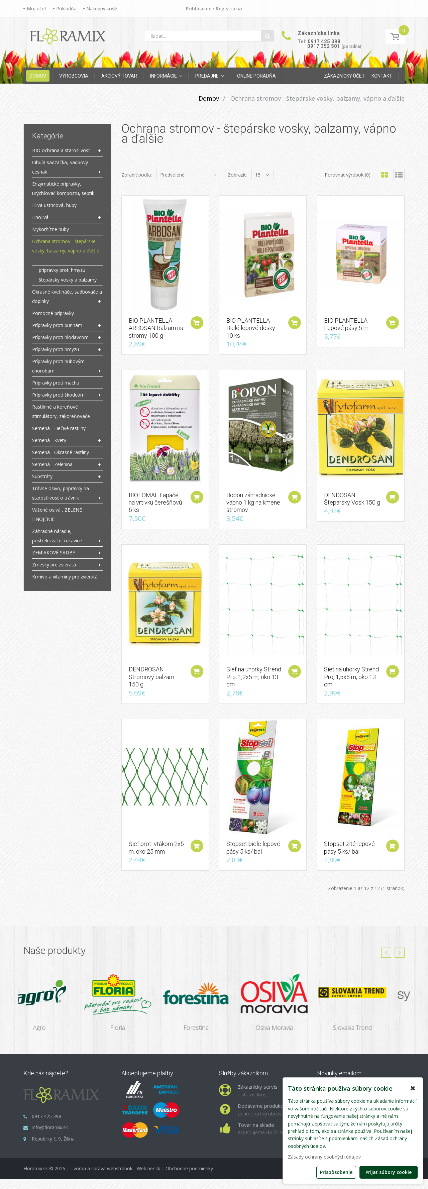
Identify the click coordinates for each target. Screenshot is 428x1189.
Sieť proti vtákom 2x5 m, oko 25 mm (156, 857)
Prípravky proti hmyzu (55, 349)
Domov (209, 98)
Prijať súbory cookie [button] (388, 1172)
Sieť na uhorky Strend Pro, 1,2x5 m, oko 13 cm (253, 684)
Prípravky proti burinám (57, 325)
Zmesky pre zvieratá (54, 564)
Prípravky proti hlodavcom (60, 337)
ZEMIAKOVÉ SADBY (53, 552)
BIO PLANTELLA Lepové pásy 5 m (346, 326)
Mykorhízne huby (50, 229)
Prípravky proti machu (55, 383)
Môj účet (36, 8)
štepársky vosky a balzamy (68, 280)
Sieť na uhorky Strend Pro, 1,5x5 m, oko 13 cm (351, 684)
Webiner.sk (148, 1178)
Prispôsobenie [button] (336, 1172)
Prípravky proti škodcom (58, 395)
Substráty (42, 476)
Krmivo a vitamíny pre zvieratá (65, 576)
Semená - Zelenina (52, 464)
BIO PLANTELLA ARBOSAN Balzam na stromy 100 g (156, 330)
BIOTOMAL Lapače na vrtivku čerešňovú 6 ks (155, 507)
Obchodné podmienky (189, 1178)
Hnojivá (40, 217)
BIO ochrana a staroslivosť (61, 150)
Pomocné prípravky (53, 313)
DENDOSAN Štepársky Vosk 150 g (352, 503)
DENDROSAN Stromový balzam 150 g (151, 684)
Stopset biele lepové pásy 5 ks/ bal (253, 857)
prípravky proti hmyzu (62, 270)
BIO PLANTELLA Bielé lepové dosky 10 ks (250, 330)
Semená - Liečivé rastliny (59, 428)
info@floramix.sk (50, 1137)
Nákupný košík (102, 8)
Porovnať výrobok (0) (347, 175)
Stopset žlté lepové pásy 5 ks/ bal (349, 857)
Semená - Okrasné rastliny (60, 452)
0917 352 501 (323, 46)
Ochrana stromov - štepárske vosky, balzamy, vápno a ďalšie (317, 98)
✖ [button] (413, 1088)
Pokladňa (66, 8)
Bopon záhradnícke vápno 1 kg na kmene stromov (253, 507)
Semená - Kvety (49, 440)
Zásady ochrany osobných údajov (324, 1157)
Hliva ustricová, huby (54, 205)
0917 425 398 (324, 41)
